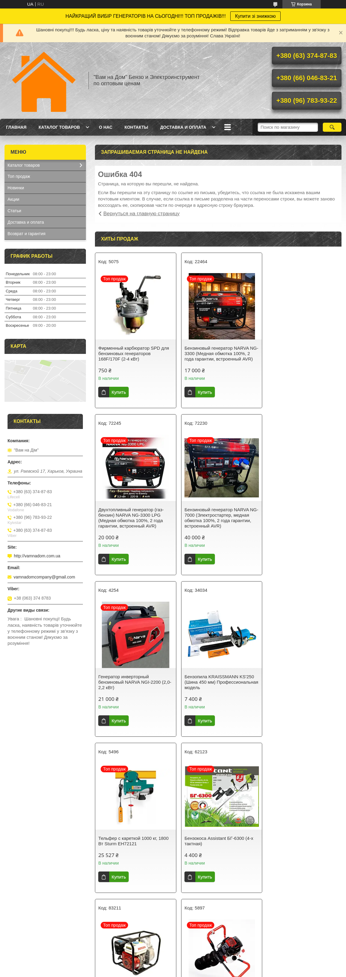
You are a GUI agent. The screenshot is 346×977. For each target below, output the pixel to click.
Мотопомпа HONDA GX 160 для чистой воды (299, 684)
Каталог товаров (59, 127)
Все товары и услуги (216, 917)
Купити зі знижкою (255, 16)
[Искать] (332, 127)
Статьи (14, 210)
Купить (119, 392)
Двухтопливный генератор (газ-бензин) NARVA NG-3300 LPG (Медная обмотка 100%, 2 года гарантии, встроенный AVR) (299, 356)
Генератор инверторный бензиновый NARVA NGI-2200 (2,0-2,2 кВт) (213, 520)
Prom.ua (199, 946)
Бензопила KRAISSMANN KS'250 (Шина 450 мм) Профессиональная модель (301, 520)
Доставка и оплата (183, 127)
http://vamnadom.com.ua (37, 555)
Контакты (136, 127)
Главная (16, 127)
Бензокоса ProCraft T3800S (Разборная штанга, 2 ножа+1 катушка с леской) (297, 844)
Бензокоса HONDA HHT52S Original (211, 841)
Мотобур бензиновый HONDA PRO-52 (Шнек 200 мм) (129, 841)
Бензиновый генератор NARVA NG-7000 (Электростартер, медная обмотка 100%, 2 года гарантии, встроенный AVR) (130, 523)
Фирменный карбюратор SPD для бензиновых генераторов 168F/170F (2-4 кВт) (133, 353)
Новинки (16, 187)
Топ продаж (19, 176)
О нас (105, 127)
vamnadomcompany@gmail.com (44, 577)
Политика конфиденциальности (208, 952)
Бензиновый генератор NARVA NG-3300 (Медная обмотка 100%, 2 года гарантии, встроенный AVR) (218, 353)
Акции (13, 199)
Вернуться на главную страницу (141, 213)
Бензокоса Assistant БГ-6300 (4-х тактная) (216, 684)
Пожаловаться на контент (156, 952)
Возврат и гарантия (27, 233)
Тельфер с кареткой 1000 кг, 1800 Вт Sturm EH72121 (133, 684)
